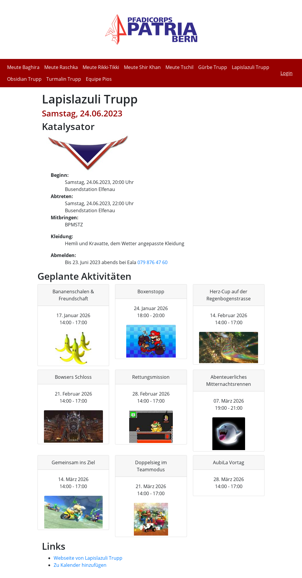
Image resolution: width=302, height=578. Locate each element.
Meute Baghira (23, 67)
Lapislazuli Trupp (250, 67)
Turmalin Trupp (63, 79)
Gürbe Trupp (212, 67)
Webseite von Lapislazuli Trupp (88, 558)
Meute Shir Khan (142, 67)
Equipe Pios (99, 79)
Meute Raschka (61, 67)
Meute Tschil (179, 67)
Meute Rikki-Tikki (101, 67)
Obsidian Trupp (24, 79)
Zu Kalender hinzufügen (80, 565)
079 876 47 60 (152, 262)
